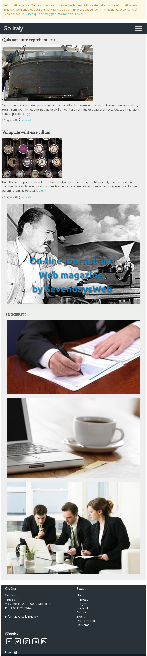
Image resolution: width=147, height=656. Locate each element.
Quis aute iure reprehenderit (28, 40)
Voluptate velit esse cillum (26, 132)
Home (81, 595)
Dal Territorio (86, 620)
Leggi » (28, 114)
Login (11, 652)
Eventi (81, 616)
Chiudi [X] (81, 14)
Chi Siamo (83, 625)
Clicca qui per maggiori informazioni (50, 14)
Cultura (81, 612)
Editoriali (26, 120)
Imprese (82, 599)
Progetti (82, 603)
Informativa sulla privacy (21, 616)
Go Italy (13, 26)
